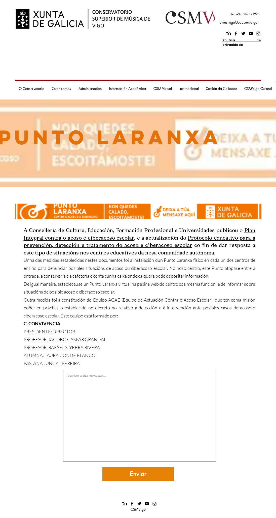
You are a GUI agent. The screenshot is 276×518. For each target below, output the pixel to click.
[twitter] (243, 33)
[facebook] (235, 33)
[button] (32, 86)
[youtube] (250, 33)
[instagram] (258, 33)
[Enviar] (138, 474)
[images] (228, 33)
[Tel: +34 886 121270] (237, 14)
